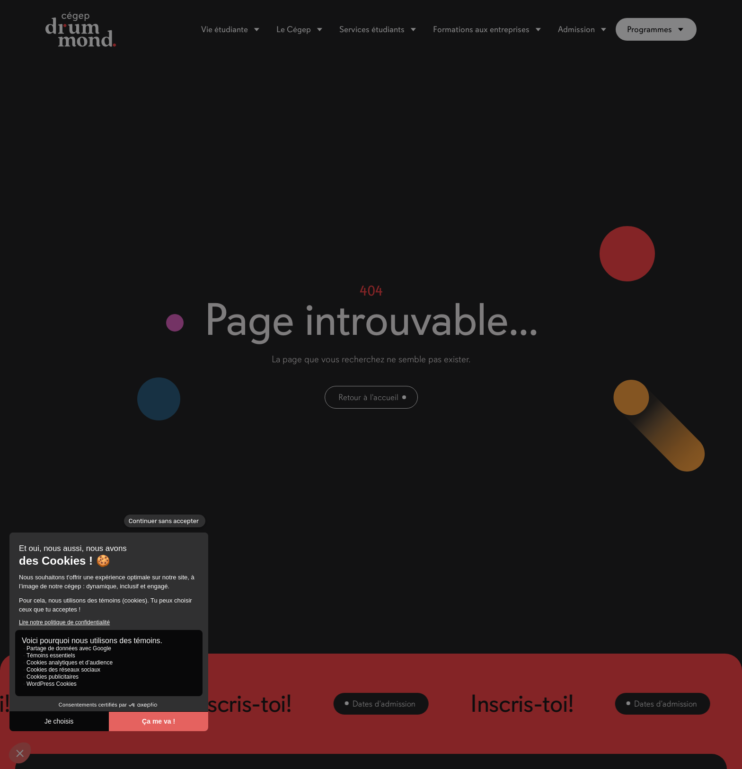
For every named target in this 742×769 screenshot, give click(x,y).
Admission (576, 29)
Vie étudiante (224, 29)
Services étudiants (372, 29)
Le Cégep (293, 29)
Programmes (649, 29)
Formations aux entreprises (481, 29)
